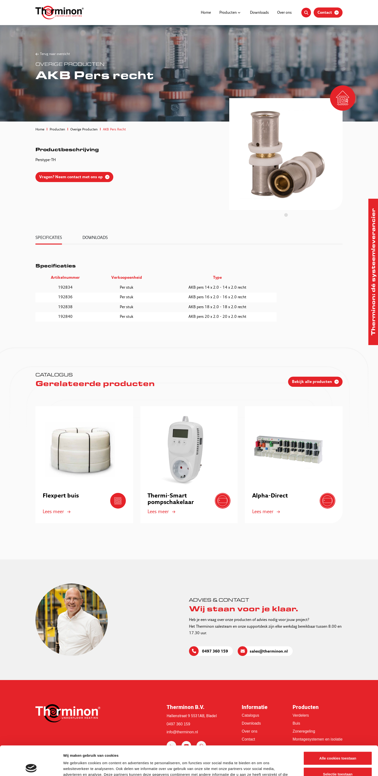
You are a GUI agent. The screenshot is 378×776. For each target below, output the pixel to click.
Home (206, 13)
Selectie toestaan (338, 744)
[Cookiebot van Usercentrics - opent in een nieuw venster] (31, 766)
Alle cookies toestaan (337, 729)
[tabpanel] (286, 154)
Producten (228, 13)
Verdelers (301, 715)
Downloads (259, 13)
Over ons (284, 13)
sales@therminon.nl (269, 651)
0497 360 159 (214, 651)
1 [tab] (286, 215)
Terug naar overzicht (55, 54)
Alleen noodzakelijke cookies (338, 760)
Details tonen (260, 766)
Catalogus (250, 715)
